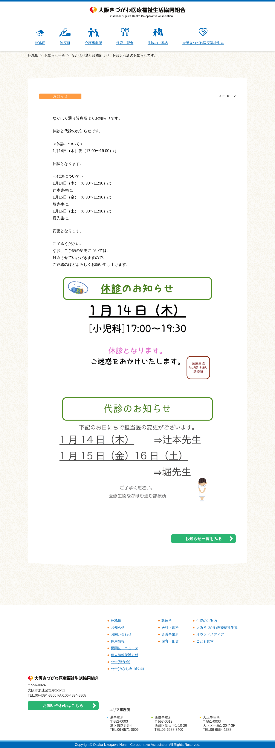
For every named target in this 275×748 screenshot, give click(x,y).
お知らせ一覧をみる (203, 539)
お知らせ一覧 (54, 55)
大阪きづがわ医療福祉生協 (203, 36)
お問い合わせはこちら (63, 705)
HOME (40, 36)
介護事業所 (93, 36)
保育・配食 (124, 36)
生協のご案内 (158, 36)
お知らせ (60, 96)
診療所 (65, 36)
